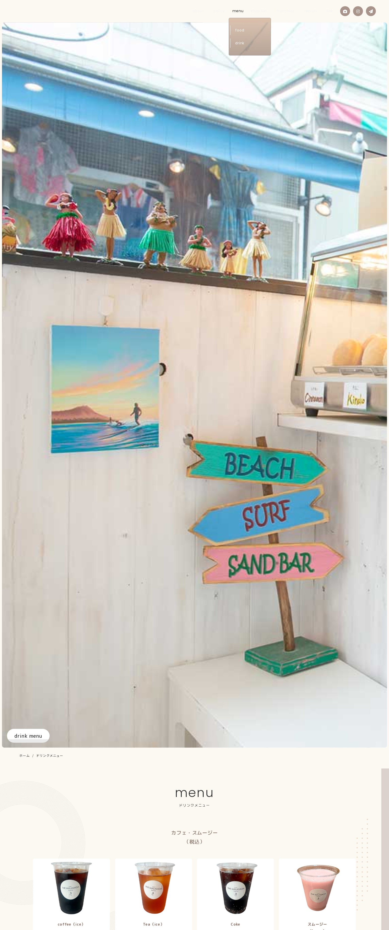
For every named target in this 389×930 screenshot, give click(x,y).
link (329, 10)
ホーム (24, 755)
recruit (314, 10)
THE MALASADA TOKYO (36, 10)
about (221, 10)
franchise (294, 10)
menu (253, 10)
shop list (272, 10)
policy (237, 10)
